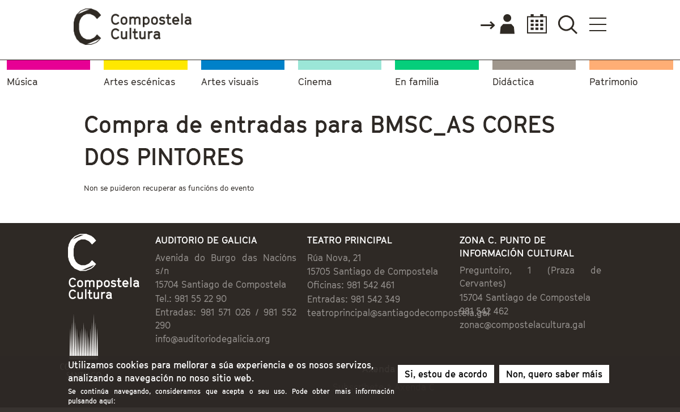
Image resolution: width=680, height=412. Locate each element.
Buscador (567, 24)
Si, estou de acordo (446, 374)
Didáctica (513, 82)
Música (22, 82)
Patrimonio (613, 82)
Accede (497, 25)
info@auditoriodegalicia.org (212, 338)
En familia (417, 82)
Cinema (315, 82)
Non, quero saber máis (554, 374)
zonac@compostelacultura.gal (522, 324)
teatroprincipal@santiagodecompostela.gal (398, 312)
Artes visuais (229, 82)
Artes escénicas (139, 82)
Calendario (533, 24)
